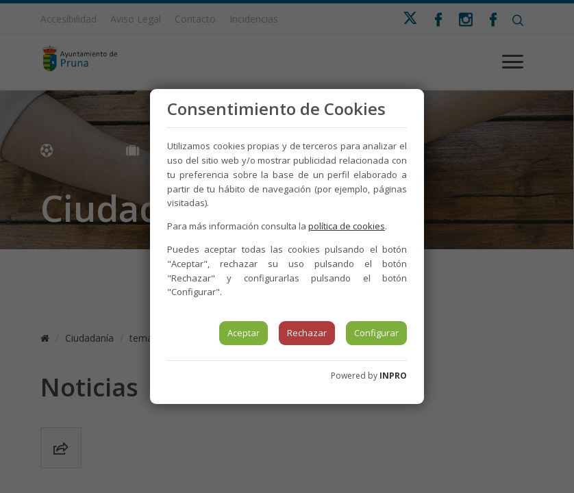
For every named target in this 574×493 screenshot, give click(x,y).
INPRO (393, 375)
